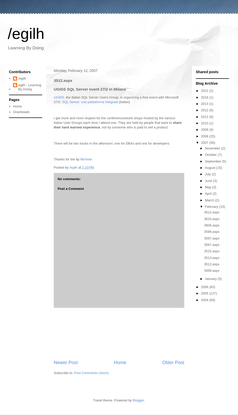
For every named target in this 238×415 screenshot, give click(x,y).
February (212, 207)
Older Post (173, 362)
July (208, 174)
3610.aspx (211, 219)
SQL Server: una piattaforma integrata (90, 102)
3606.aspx (211, 225)
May (208, 187)
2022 (205, 91)
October (211, 155)
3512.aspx (211, 264)
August (210, 168)
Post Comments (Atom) (91, 373)
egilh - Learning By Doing (29, 87)
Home (120, 362)
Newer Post (66, 362)
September (213, 161)
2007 (205, 143)
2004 (205, 300)
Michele (86, 159)
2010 (205, 123)
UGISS (59, 97)
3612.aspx (211, 212)
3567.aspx (211, 245)
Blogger (138, 400)
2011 (205, 117)
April (209, 193)
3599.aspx (211, 232)
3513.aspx (211, 258)
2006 (205, 287)
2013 (205, 104)
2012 (205, 110)
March (210, 200)
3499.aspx (211, 270)
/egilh (26, 33)
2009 (205, 130)
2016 (205, 97)
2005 (205, 293)
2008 (205, 136)
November (213, 148)
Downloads (21, 112)
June (209, 181)
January (211, 279)
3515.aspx (211, 251)
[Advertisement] (119, 333)
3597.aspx (211, 238)
